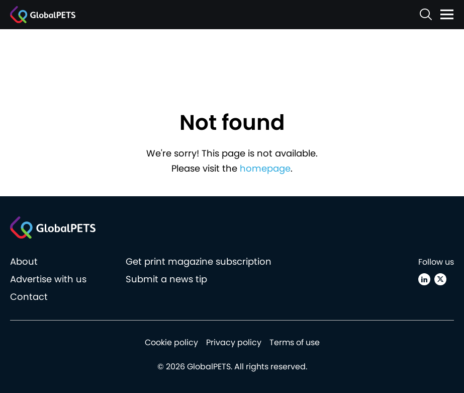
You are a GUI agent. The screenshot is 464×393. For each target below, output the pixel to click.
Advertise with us (48, 279)
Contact (29, 296)
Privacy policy (233, 342)
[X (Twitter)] (440, 279)
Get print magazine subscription (198, 261)
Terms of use (294, 342)
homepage (265, 168)
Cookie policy (171, 342)
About (24, 261)
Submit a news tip (166, 279)
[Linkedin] (424, 279)
